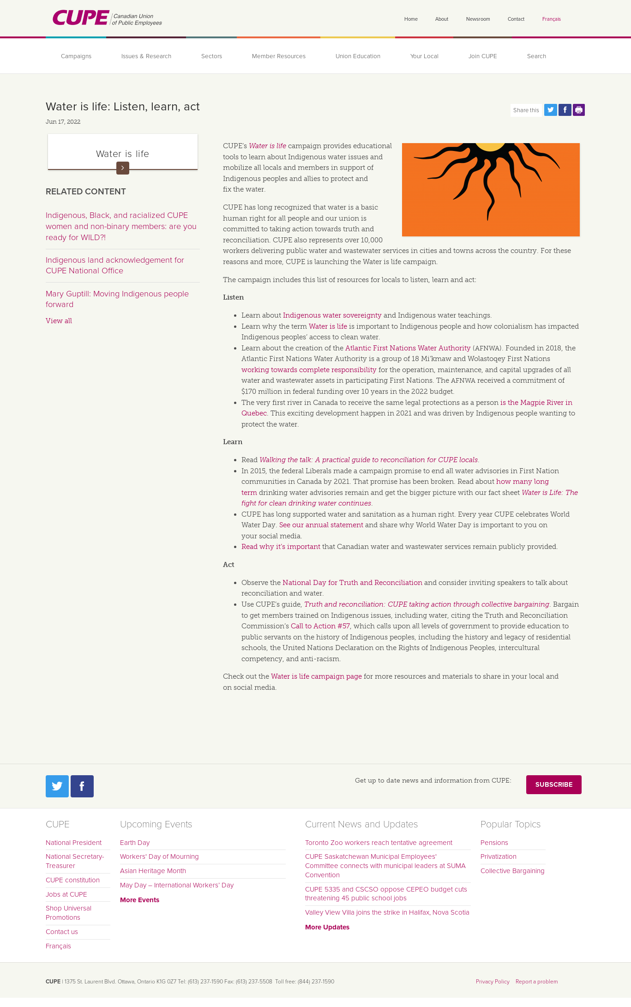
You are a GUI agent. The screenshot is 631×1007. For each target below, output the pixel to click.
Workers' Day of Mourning (159, 856)
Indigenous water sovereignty (332, 315)
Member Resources (279, 56)
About (441, 19)
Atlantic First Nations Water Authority (408, 348)
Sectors (211, 56)
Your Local (424, 56)
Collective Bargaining (513, 871)
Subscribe (553, 785)
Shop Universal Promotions (68, 913)
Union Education (358, 56)
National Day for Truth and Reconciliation (352, 583)
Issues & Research (146, 56)
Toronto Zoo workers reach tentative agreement (378, 842)
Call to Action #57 (320, 626)
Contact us (62, 932)
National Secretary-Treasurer (75, 861)
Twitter (57, 786)
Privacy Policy (493, 981)
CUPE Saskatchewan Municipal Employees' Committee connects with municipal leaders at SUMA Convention (385, 865)
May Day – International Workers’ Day (177, 885)
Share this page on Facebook (565, 110)
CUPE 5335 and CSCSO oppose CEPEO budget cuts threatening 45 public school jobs (386, 894)
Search (536, 56)
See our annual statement (321, 525)
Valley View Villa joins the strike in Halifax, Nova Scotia (387, 912)
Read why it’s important (280, 547)
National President (74, 842)
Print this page (579, 110)
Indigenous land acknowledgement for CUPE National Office (115, 265)
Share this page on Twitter (550, 110)
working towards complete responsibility (309, 370)
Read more (122, 168)
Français (551, 19)
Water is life (267, 146)
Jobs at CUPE (66, 894)
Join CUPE (483, 56)
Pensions (494, 842)
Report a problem (537, 981)
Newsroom (478, 19)
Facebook (82, 786)
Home (411, 19)
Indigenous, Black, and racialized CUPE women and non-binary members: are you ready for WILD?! (121, 226)
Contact (516, 19)
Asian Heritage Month (153, 871)
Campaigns (76, 56)
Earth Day (135, 842)
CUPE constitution (73, 880)
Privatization (499, 856)
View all (59, 321)
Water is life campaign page (316, 676)
